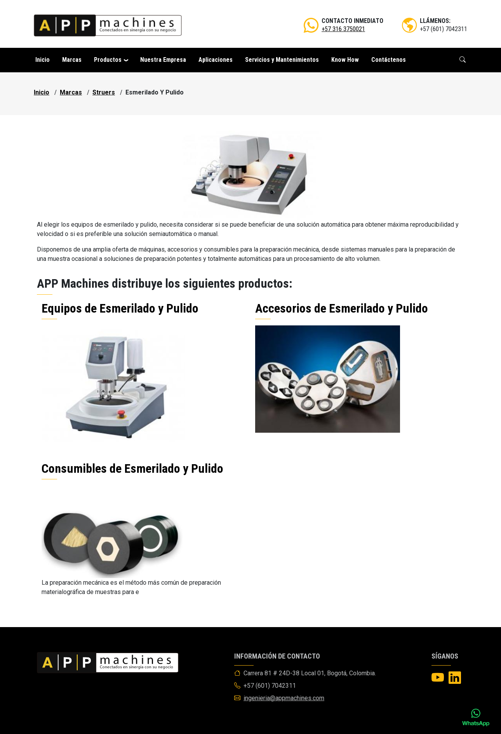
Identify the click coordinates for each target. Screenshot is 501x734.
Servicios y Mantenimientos (282, 59)
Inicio (42, 59)
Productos (108, 59)
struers (103, 92)
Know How (345, 59)
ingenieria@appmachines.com (284, 698)
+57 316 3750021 (343, 29)
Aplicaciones (215, 59)
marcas (71, 92)
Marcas (72, 59)
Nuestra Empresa (163, 59)
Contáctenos (388, 59)
